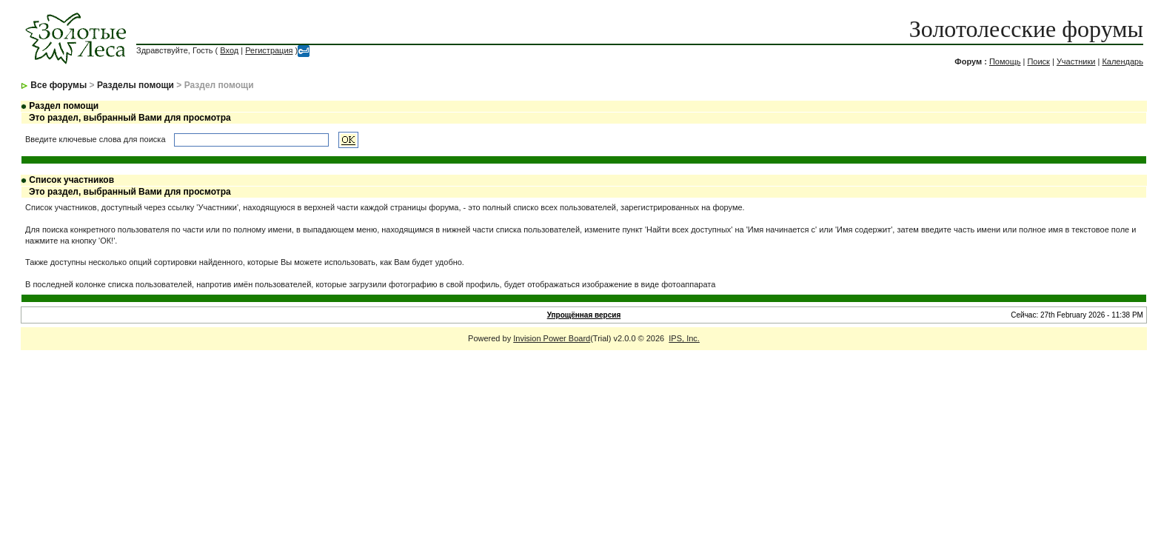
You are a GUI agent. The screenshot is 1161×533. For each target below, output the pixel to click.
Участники (1076, 61)
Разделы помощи (135, 85)
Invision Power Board (551, 338)
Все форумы (58, 85)
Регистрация (268, 50)
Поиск (1038, 61)
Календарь (1122, 61)
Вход (229, 50)
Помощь (1005, 61)
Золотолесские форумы (1026, 29)
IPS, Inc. (684, 338)
